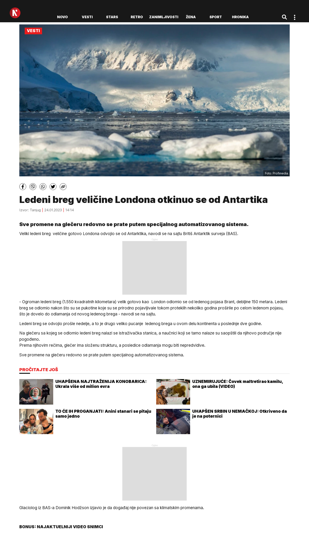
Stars (112, 17)
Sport (215, 17)
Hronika (240, 17)
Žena (191, 17)
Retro (137, 17)
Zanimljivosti (163, 17)
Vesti (87, 17)
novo (62, 17)
